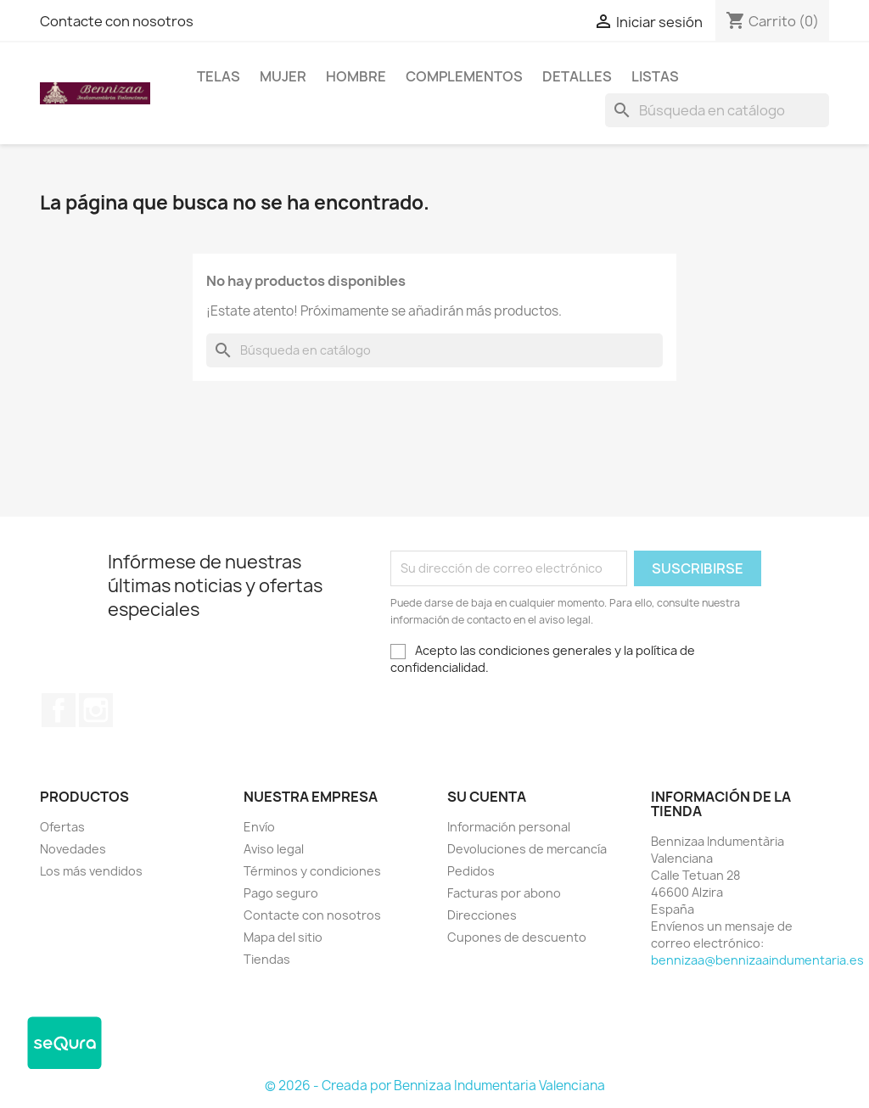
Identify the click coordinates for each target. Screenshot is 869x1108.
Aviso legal (274, 849)
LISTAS (655, 76)
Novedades (73, 849)
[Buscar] (717, 110)
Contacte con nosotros (116, 21)
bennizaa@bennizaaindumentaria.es (757, 960)
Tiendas (267, 959)
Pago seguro (281, 893)
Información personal (508, 827)
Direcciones (482, 915)
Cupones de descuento (516, 937)
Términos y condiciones (312, 871)
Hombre (356, 76)
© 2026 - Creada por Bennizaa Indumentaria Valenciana (435, 1085)
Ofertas (62, 827)
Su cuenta (486, 796)
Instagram (96, 710)
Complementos (464, 76)
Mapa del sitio (283, 937)
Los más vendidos (91, 871)
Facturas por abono (504, 893)
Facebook (59, 710)
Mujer (283, 76)
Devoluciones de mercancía (527, 849)
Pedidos (471, 871)
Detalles (577, 76)
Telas (218, 76)
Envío (259, 827)
